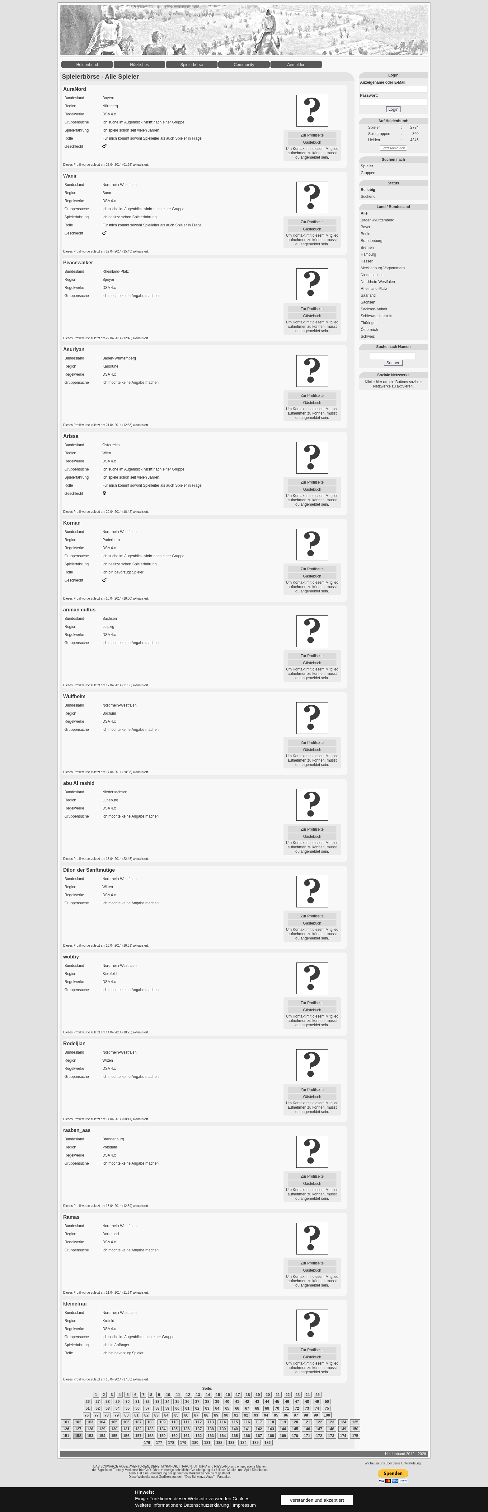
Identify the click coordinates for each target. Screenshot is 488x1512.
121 (307, 1422)
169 (283, 1436)
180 (195, 1442)
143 (271, 1429)
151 (66, 1436)
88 (206, 1415)
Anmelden (296, 64)
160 (174, 1436)
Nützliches (139, 64)
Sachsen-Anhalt (374, 309)
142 (259, 1429)
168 (271, 1436)
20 (268, 1395)
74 (317, 1408)
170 (295, 1436)
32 (147, 1401)
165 (235, 1436)
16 (228, 1395)
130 (114, 1429)
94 (266, 1415)
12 (188, 1395)
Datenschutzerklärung (206, 1505)
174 (343, 1436)
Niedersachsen (373, 275)
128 (90, 1429)
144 (283, 1429)
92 (246, 1415)
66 (237, 1408)
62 (197, 1408)
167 (259, 1436)
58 (157, 1408)
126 (66, 1429)
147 (319, 1429)
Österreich (369, 329)
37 (197, 1401)
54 (117, 1408)
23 (298, 1395)
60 (177, 1408)
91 (236, 1415)
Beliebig (368, 190)
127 (78, 1429)
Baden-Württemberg (377, 220)
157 (138, 1436)
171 (307, 1436)
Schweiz (368, 336)
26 (88, 1401)
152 (78, 1436)
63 (207, 1408)
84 (166, 1415)
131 (126, 1429)
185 (255, 1442)
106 (126, 1422)
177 (159, 1442)
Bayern (367, 227)
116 (247, 1422)
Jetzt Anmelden (393, 148)
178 (171, 1442)
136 (186, 1429)
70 (277, 1408)
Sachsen (368, 302)
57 (147, 1408)
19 (258, 1395)
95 (276, 1415)
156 (126, 1436)
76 (87, 1415)
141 (247, 1429)
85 (176, 1415)
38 (207, 1401)
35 (177, 1401)
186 (268, 1442)
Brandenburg (371, 241)
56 (137, 1408)
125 (355, 1422)
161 (186, 1436)
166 (247, 1436)
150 (355, 1429)
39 (217, 1401)
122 (319, 1422)
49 (317, 1401)
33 (157, 1401)
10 (168, 1395)
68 (257, 1408)
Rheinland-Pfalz (374, 288)
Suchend (368, 196)
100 (327, 1415)
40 (227, 1401)
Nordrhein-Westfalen (378, 282)
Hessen (367, 261)
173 (331, 1436)
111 (186, 1422)
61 (187, 1408)
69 (267, 1408)
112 (198, 1422)
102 (78, 1422)
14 (208, 1395)
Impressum (244, 1505)
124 (343, 1422)
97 (296, 1415)
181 (207, 1442)
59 (167, 1408)
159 (162, 1436)
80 (126, 1415)
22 (288, 1395)
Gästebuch (312, 142)
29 (117, 1401)
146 (307, 1429)
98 (306, 1415)
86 (186, 1415)
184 (243, 1442)
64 (217, 1408)
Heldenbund (87, 64)
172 (319, 1436)
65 (227, 1408)
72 (297, 1408)
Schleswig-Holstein (376, 316)
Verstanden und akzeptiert (317, 1500)
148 (331, 1429)
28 (108, 1401)
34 (167, 1401)
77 (97, 1415)
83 (156, 1415)
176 (147, 1442)
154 (102, 1436)
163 (211, 1436)
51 (88, 1408)
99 (316, 1415)
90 (226, 1415)
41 (237, 1401)
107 (138, 1422)
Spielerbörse (192, 64)
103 (90, 1422)
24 (308, 1395)
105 (114, 1422)
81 (136, 1415)
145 (295, 1429)
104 (102, 1422)
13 (198, 1395)
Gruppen (368, 173)
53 (108, 1408)
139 (222, 1429)
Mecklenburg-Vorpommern (383, 268)
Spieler (367, 166)
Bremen (367, 247)
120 (295, 1422)
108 (150, 1422)
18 (248, 1395)
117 (259, 1422)
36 (187, 1401)
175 (355, 1436)
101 (66, 1422)
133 (150, 1429)
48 (307, 1401)
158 (150, 1436)
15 (218, 1395)
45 (277, 1401)
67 (247, 1408)
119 (283, 1422)
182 (219, 1442)
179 (183, 1442)
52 (98, 1408)
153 (90, 1436)
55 (127, 1408)
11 (178, 1395)
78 (107, 1415)
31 (137, 1401)
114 (222, 1422)
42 (247, 1401)
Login (393, 109)
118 (271, 1422)
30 (127, 1401)
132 (138, 1429)
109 (162, 1422)
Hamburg (368, 254)
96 (286, 1415)
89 (216, 1415)
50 (327, 1401)
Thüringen (369, 323)
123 (331, 1422)
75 (327, 1408)
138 (211, 1429)
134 (162, 1429)
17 (238, 1395)
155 (114, 1436)
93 (256, 1415)
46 (287, 1401)
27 (98, 1401)
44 (267, 1401)
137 (198, 1429)
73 (307, 1408)
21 (278, 1395)
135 (174, 1429)
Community (244, 64)
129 (102, 1429)
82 (146, 1415)
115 (235, 1422)
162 (198, 1436)
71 (287, 1408)
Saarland (368, 295)
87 (196, 1415)
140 (235, 1429)
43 (257, 1401)
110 (174, 1422)
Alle (364, 213)
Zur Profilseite (312, 135)
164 (222, 1436)
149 (343, 1429)
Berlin (365, 234)
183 (231, 1442)
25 (318, 1395)
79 (117, 1415)
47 (297, 1401)
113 (211, 1422)
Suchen (393, 362)
